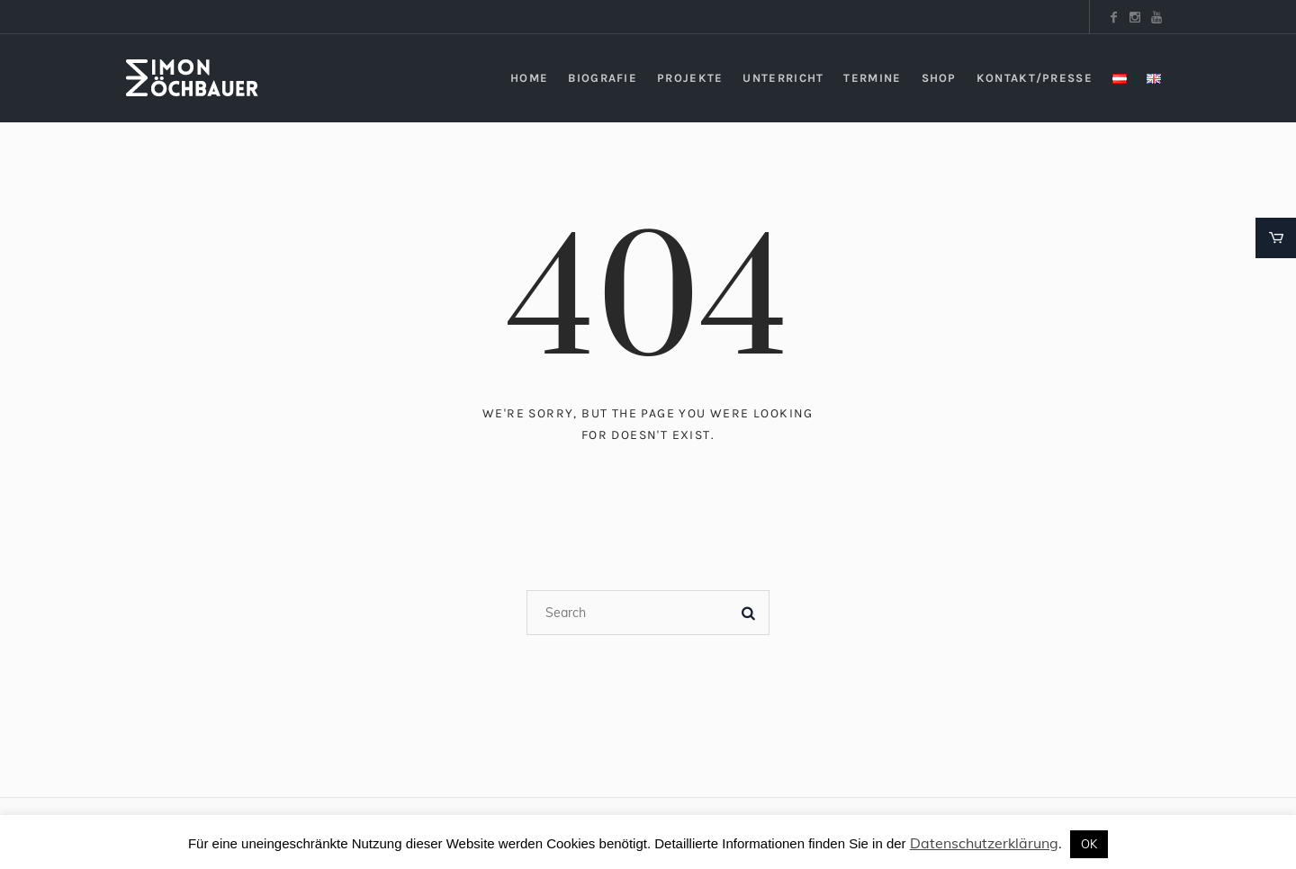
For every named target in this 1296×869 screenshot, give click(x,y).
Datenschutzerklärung (984, 843)
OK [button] (1089, 844)
